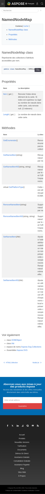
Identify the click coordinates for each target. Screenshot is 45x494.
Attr (12, 343)
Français (29, 4)
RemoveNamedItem (11, 205)
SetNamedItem (9, 237)
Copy (38, 70)
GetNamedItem (9, 155)
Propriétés (13, 35)
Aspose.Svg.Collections (31, 347)
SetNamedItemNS (11, 280)
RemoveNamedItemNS (13, 216)
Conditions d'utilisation (27, 490)
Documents (22, 449)
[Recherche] (20, 10)
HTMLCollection (11, 363)
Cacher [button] (26, 26)
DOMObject (17, 340)
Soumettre (22, 406)
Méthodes (13, 39)
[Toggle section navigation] (40, 10)
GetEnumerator (9, 140)
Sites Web (22, 472)
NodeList (37, 363)
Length (6, 114)
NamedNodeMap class (18, 30)
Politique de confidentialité (13, 490)
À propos (22, 476)
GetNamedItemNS (11, 167)
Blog (22, 468)
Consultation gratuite (22, 461)
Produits (22, 438)
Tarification (22, 446)
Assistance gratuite (21, 457)
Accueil (22, 435)
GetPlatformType (16, 187)
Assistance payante (22, 464)
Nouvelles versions (22, 442)
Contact (37, 490)
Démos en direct (22, 453)
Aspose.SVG (22, 350)
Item (5, 94)
